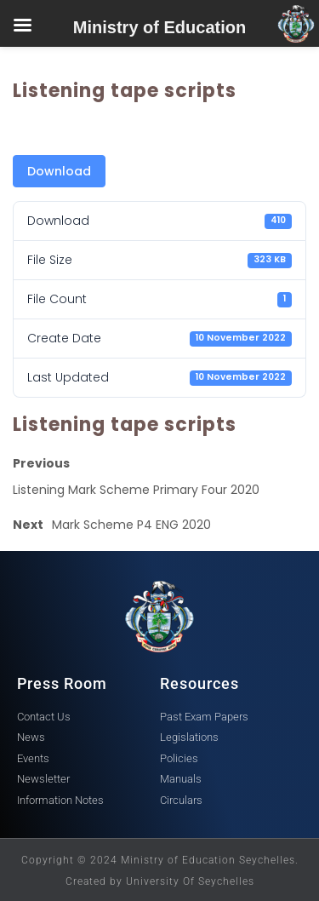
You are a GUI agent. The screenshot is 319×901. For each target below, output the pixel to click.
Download (59, 171)
